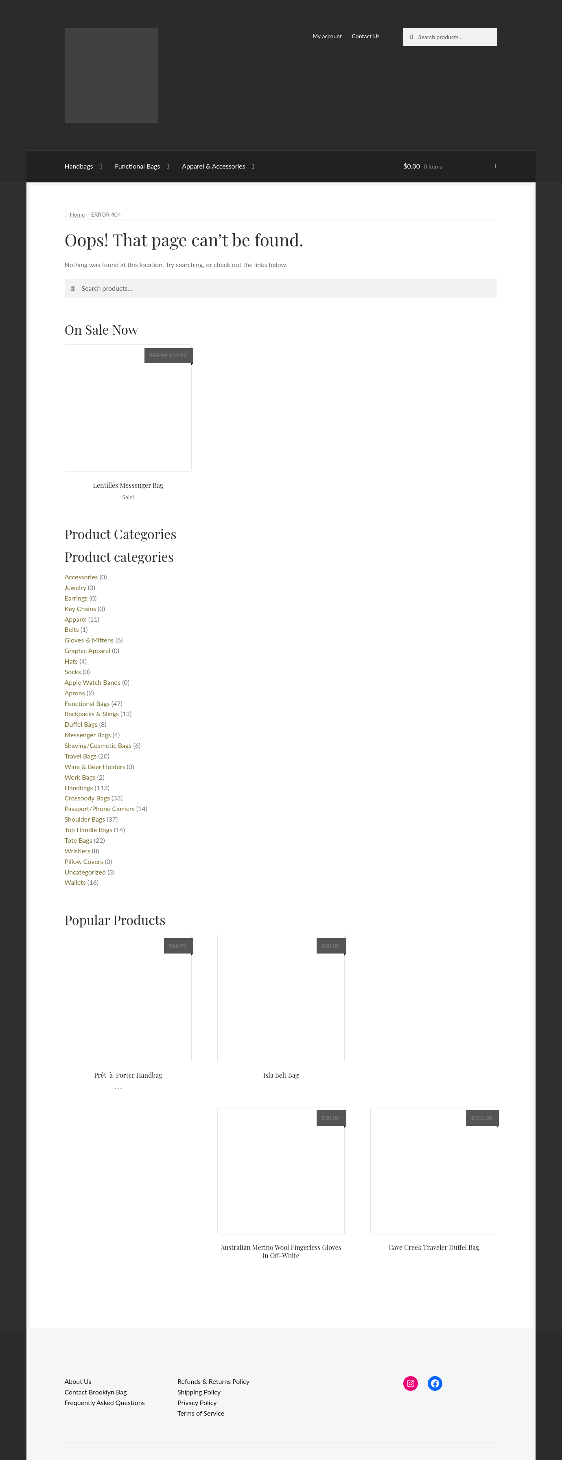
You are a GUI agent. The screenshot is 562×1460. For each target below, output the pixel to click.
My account (327, 36)
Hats (71, 661)
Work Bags (80, 777)
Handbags (79, 166)
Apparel (76, 619)
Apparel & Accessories (213, 166)
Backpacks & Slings (92, 713)
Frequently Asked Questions (105, 1402)
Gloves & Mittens (89, 640)
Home (77, 214)
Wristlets (77, 851)
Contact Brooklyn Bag (96, 1392)
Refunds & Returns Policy (213, 1381)
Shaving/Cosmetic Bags (98, 745)
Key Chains (80, 608)
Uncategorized (85, 872)
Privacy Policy (197, 1402)
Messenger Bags (88, 735)
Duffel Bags (81, 724)
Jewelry (75, 587)
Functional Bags (137, 166)
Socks (73, 671)
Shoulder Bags (85, 819)
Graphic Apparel (88, 650)
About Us (78, 1381)
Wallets (75, 882)
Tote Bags (78, 840)
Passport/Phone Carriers (100, 808)
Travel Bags (81, 756)
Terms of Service (200, 1413)
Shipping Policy (199, 1392)
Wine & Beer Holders (95, 766)
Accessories (81, 577)
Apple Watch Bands (93, 682)
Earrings (76, 598)
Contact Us (366, 36)
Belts (72, 629)
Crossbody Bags (87, 798)
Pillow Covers (84, 861)
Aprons (75, 693)
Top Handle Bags (88, 829)
